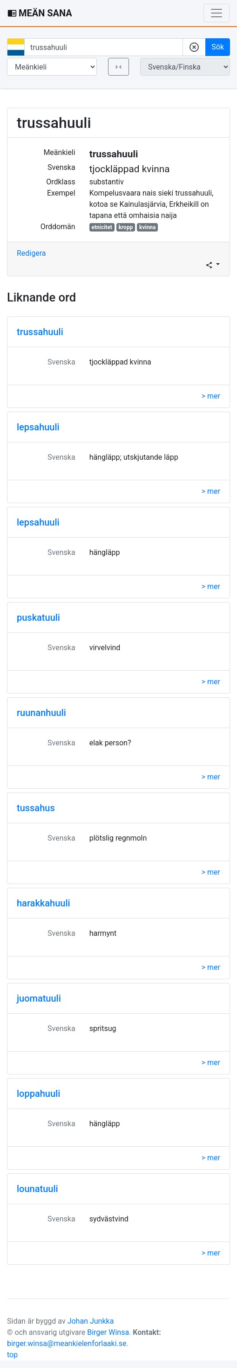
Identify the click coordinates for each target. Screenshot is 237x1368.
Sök (217, 46)
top (12, 1354)
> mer (211, 396)
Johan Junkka (91, 1321)
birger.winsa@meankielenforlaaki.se (67, 1343)
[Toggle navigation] (216, 13)
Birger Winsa (108, 1332)
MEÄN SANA (39, 13)
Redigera (31, 253)
